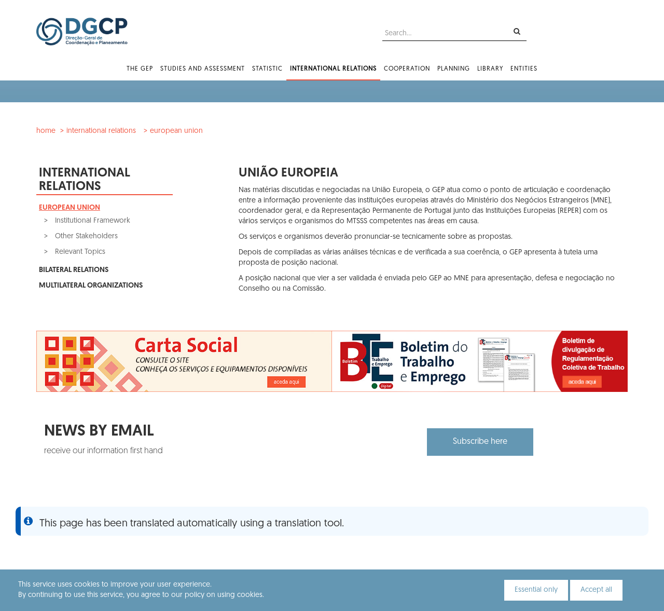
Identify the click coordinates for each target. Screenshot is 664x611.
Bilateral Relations (73, 270)
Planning (453, 69)
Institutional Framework (91, 221)
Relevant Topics (79, 252)
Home (46, 131)
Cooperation (407, 69)
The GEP (140, 69)
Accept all (596, 590)
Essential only (536, 590)
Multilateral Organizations (91, 286)
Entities (523, 69)
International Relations (333, 69)
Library (490, 69)
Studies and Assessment (202, 69)
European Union (176, 131)
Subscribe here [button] (480, 442)
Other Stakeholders (85, 236)
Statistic (267, 69)
